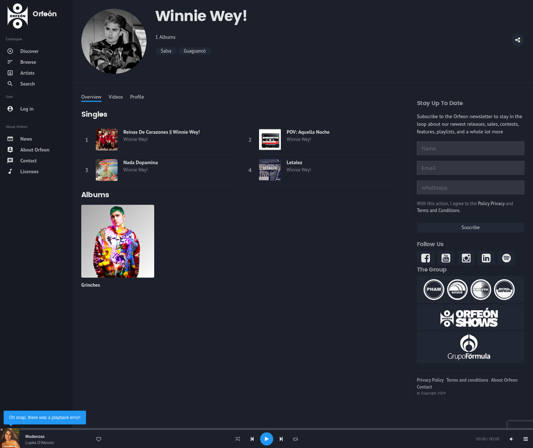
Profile (137, 97)
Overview (91, 97)
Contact (424, 387)
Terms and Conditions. (438, 210)
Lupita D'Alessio (39, 442)
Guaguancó (195, 51)
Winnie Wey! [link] (135, 139)
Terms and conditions (467, 380)
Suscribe (471, 227)
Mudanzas (35, 436)
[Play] (266, 438)
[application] (266, 439)
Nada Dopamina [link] (140, 162)
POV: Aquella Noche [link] (308, 132)
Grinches (90, 285)
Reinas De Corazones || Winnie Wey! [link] (161, 132)
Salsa (166, 51)
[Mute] (511, 439)
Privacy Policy (430, 380)
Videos (115, 97)
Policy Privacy (491, 203)
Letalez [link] (294, 162)
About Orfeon (504, 380)
